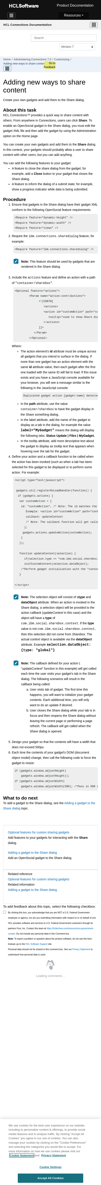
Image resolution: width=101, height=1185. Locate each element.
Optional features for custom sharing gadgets (38, 850)
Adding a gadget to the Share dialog (32, 870)
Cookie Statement (22, 1155)
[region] (50, 1152)
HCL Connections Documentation (27, 24)
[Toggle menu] (94, 25)
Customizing (61, 59)
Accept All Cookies (50, 1178)
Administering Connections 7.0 (32, 59)
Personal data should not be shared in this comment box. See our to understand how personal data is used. (50, 969)
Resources (72, 15)
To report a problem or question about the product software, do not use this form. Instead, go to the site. (50, 959)
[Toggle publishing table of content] (7, 69)
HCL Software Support (37, 961)
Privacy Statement (81, 967)
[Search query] (64, 37)
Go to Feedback (49, 65)
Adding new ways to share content (24, 63)
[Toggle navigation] (11, 15)
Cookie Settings (50, 1167)
